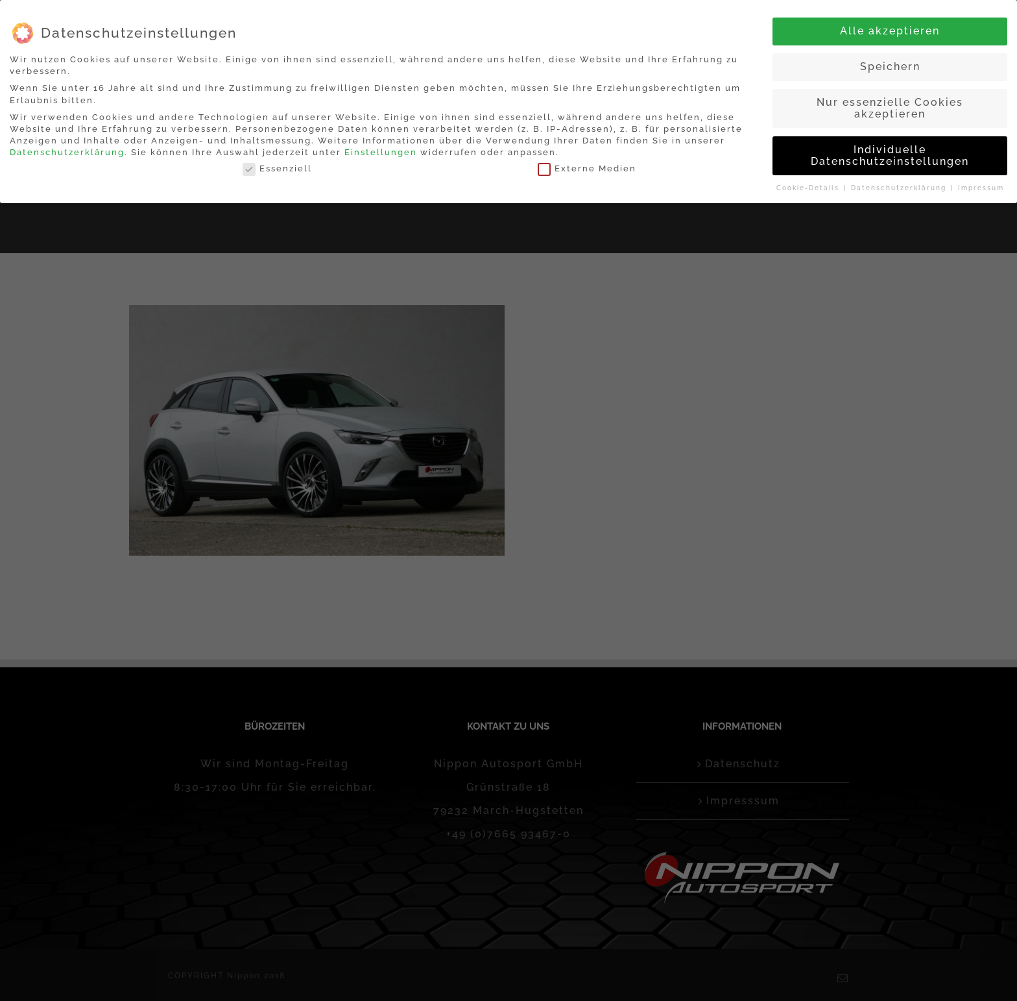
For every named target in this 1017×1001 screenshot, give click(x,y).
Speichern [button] (890, 66)
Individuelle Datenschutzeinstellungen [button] (890, 155)
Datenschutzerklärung (67, 152)
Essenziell (277, 169)
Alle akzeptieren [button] (890, 31)
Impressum (981, 188)
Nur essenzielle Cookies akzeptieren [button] (890, 108)
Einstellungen (380, 152)
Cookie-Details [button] (809, 188)
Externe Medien (587, 169)
